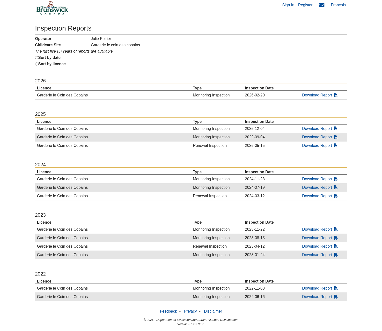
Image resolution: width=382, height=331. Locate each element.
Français (338, 5)
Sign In (288, 5)
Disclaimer (213, 311)
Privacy (190, 311)
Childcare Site (48, 45)
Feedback (168, 311)
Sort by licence (52, 64)
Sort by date (49, 57)
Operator (43, 39)
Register (305, 5)
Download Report (320, 95)
